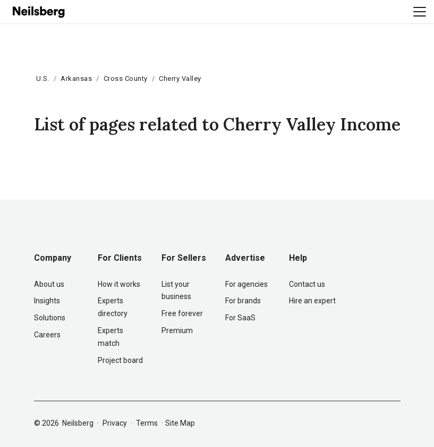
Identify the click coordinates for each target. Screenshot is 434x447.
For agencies (246, 284)
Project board (120, 360)
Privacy (115, 423)
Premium (177, 330)
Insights (47, 300)
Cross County (126, 78)
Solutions (49, 317)
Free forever (182, 313)
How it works (119, 284)
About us (49, 284)
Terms (147, 423)
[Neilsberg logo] (39, 11)
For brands (243, 300)
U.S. (42, 78)
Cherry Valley (180, 78)
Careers (47, 334)
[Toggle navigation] (419, 12)
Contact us (307, 284)
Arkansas (76, 78)
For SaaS (240, 317)
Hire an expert (312, 300)
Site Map (180, 423)
